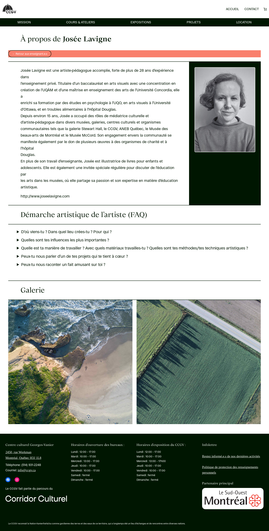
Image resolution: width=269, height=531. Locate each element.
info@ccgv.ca (27, 470)
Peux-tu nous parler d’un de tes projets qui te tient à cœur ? (74, 256)
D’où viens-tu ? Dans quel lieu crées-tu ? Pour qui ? (66, 232)
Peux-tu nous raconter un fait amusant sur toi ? (63, 265)
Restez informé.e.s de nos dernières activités (231, 456)
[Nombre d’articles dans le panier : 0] (265, 9)
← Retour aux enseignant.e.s (29, 53)
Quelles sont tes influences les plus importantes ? (65, 240)
